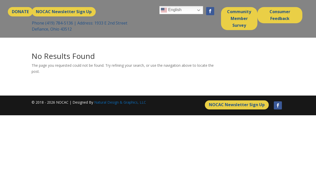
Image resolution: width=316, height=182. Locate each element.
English (171, 10)
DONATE (20, 11)
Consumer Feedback (280, 15)
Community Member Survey (239, 18)
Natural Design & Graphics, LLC (120, 102)
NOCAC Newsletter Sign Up (64, 11)
